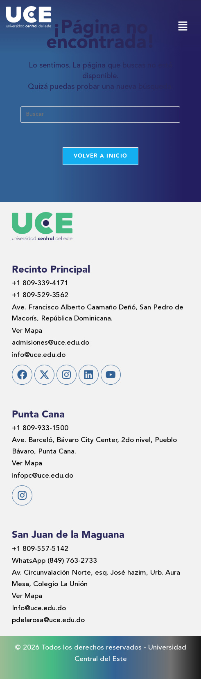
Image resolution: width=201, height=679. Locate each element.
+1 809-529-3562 (40, 295)
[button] (182, 27)
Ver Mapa (27, 330)
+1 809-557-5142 (40, 549)
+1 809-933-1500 (40, 428)
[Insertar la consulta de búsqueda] (100, 114)
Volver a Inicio (101, 156)
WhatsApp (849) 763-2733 (54, 560)
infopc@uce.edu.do (42, 475)
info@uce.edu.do (38, 355)
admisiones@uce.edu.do (50, 342)
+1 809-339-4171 (40, 283)
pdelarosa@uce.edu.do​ (48, 620)
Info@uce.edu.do (39, 608)
